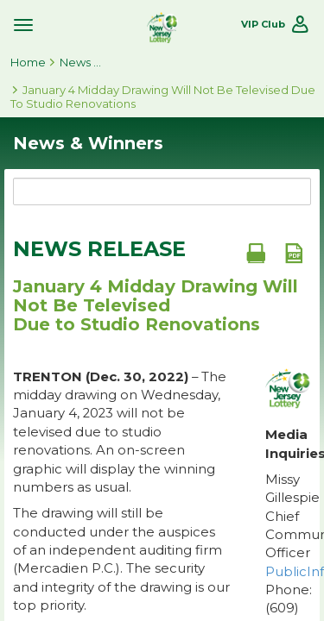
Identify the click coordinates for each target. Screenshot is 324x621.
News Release (99, 249)
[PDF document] (294, 252)
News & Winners (81, 62)
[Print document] (256, 252)
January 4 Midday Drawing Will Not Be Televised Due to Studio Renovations (162, 96)
